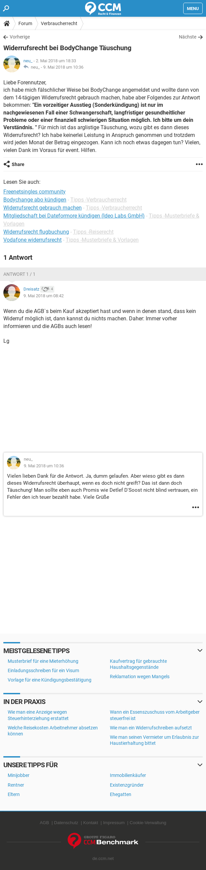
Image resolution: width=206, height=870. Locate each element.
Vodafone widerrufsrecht (32, 240)
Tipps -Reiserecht (93, 232)
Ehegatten (120, 794)
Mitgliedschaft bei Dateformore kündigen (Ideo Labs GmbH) (74, 216)
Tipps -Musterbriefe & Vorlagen (102, 240)
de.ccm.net (103, 858)
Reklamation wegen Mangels (139, 676)
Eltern (14, 794)
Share (18, 164)
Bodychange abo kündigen (34, 199)
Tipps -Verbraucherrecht (98, 199)
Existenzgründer (127, 785)
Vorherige (20, 36)
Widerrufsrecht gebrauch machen (42, 208)
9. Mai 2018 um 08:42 (43, 295)
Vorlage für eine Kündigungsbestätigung (49, 680)
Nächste (187, 36)
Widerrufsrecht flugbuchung (36, 232)
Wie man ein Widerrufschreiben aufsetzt (151, 727)
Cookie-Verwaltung (148, 822)
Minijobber (18, 775)
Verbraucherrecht (59, 23)
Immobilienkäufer (128, 775)
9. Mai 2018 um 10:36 (63, 67)
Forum (25, 23)
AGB (44, 822)
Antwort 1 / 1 (19, 274)
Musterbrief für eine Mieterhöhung (43, 661)
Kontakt (90, 822)
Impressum (114, 822)
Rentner (16, 785)
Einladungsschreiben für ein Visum (43, 670)
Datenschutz (66, 822)
